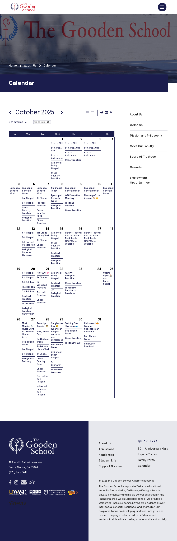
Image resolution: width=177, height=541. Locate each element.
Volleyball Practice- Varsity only (28, 311)
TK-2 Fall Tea (28, 287)
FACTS (32, 483)
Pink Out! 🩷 (43, 273)
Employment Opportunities (140, 180)
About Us (136, 114)
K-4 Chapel (28, 199)
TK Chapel (42, 199)
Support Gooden (110, 466)
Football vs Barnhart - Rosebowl (71, 291)
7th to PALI (57, 144)
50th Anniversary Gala (153, 448)
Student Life (108, 460)
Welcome (136, 125)
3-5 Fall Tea (28, 292)
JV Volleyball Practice (42, 285)
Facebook (10, 483)
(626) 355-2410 (18, 472)
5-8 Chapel (28, 203)
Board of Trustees (143, 156)
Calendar (136, 167)
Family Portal (146, 460)
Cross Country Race (41, 213)
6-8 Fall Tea (28, 283)
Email (24, 483)
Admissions (106, 449)
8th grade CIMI (72, 148)
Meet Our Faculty (142, 146)
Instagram (16, 483)
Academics (106, 455)
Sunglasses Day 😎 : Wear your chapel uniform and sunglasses (57, 332)
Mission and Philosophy (146, 135)
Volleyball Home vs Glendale (27, 252)
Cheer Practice (73, 160)
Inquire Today (147, 454)
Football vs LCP (73, 343)
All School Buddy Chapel (56, 166)
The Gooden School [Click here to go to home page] (23, 7)
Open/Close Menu (162, 7)
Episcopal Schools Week (15, 191)
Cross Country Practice (55, 176)
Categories (19, 122)
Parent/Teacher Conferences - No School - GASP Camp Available (73, 238)
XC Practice (28, 304)
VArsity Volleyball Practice (70, 276)
